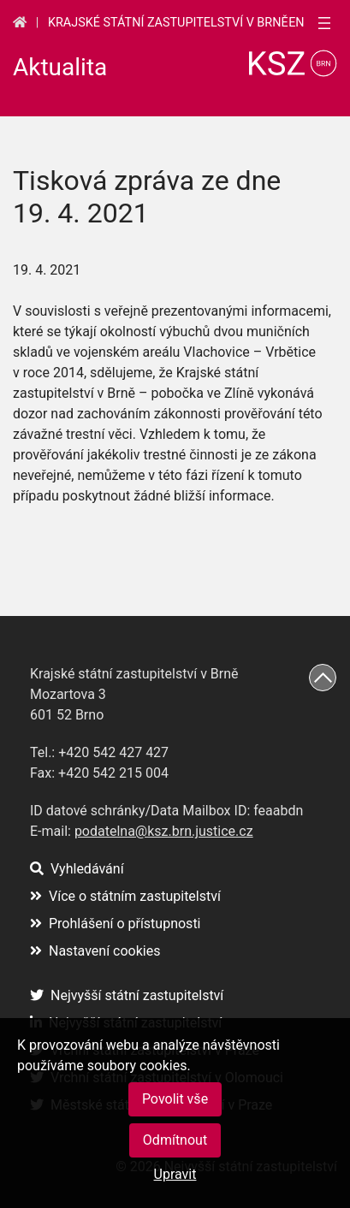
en (296, 23)
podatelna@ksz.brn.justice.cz (163, 831)
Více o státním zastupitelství (125, 896)
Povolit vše (175, 1099)
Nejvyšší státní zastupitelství (126, 995)
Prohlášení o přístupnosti (115, 923)
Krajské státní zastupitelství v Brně (168, 22)
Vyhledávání (77, 869)
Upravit (175, 1174)
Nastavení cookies (95, 951)
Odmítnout (175, 1140)
